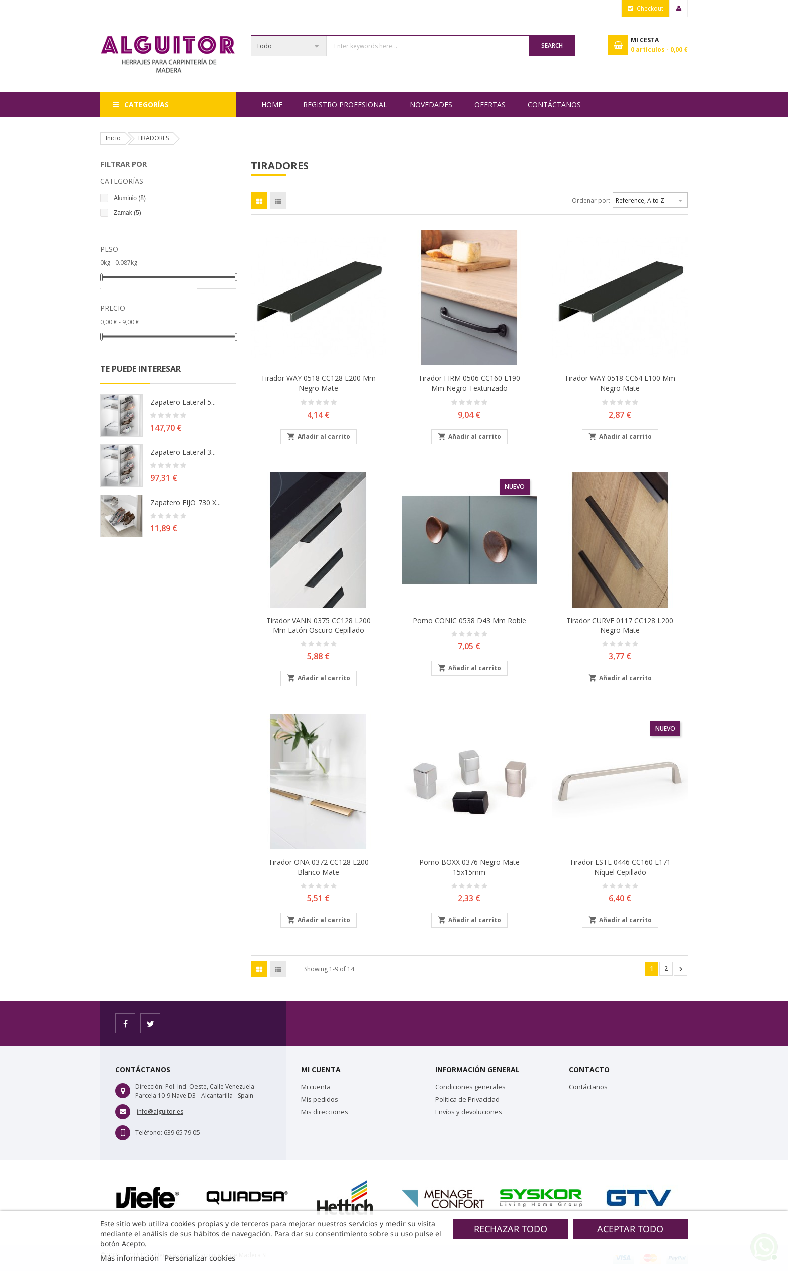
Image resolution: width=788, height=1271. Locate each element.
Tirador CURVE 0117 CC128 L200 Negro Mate (619, 625)
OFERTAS (490, 104)
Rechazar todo (510, 1229)
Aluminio (130, 198)
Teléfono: (148, 1132)
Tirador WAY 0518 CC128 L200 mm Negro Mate (318, 383)
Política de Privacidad (467, 1099)
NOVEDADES (431, 104)
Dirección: (149, 1086)
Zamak (127, 212)
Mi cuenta (316, 1086)
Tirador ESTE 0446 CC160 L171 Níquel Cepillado (620, 867)
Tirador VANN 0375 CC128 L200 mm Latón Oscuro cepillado (318, 625)
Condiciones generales (470, 1086)
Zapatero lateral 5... (183, 402)
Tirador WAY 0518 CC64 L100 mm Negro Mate (619, 383)
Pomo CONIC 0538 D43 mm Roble (469, 620)
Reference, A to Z (650, 199)
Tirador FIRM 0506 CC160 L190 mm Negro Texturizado (469, 383)
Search (552, 45)
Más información (129, 1258)
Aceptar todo (630, 1229)
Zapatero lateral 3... (183, 452)
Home (271, 104)
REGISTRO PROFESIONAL (345, 104)
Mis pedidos (319, 1099)
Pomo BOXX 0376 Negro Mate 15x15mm (469, 867)
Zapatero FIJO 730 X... (185, 502)
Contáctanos (554, 104)
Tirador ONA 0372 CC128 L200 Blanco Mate (318, 867)
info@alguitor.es (160, 1111)
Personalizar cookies (199, 1258)
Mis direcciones (324, 1111)
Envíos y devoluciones (468, 1111)
